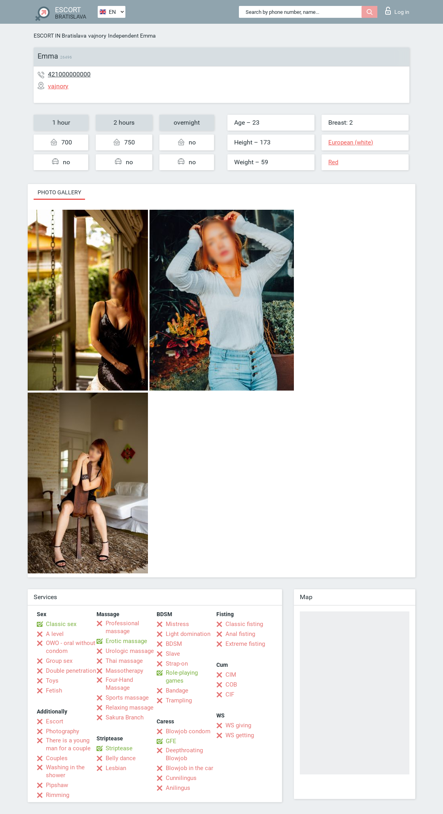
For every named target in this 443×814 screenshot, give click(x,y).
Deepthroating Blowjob (184, 754)
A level (55, 634)
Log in (397, 10)
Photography (62, 731)
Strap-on (177, 663)
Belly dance (121, 758)
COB (231, 684)
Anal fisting (240, 634)
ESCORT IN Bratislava (60, 35)
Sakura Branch (125, 717)
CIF (229, 694)
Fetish (54, 690)
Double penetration (71, 670)
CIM (230, 674)
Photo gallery (59, 192)
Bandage (177, 690)
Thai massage (124, 660)
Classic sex (61, 624)
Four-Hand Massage (119, 683)
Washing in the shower (65, 771)
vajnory (97, 35)
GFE (171, 741)
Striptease (119, 748)
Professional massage (122, 627)
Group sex (59, 660)
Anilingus (178, 787)
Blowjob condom (188, 731)
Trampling (179, 700)
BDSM (174, 643)
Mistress (177, 624)
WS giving (238, 725)
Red (333, 162)
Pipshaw (57, 785)
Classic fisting (244, 624)
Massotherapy (124, 670)
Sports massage (127, 697)
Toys (52, 680)
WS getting (239, 735)
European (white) (350, 142)
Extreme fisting (245, 643)
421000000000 (69, 74)
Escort (54, 721)
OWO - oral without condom (70, 647)
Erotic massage (126, 641)
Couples (57, 758)
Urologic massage (130, 651)
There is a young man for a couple (68, 744)
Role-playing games (182, 676)
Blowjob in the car (189, 768)
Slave (173, 653)
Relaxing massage (129, 707)
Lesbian (116, 768)
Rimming (57, 795)
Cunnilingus (181, 778)
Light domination (188, 634)
